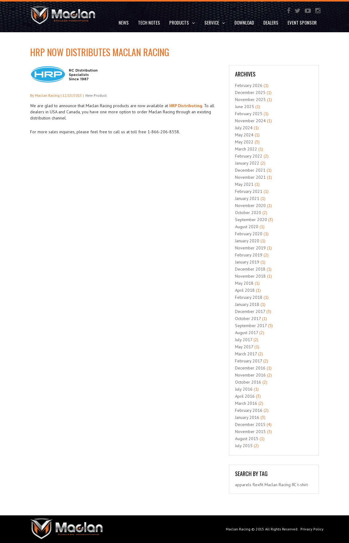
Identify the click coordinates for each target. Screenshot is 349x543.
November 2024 (250, 120)
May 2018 (244, 283)
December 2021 (250, 170)
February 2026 (248, 85)
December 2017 (250, 311)
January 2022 (247, 163)
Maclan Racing (238, 529)
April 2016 (245, 396)
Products (182, 22)
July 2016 (244, 389)
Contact (127, 38)
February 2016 (248, 410)
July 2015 (244, 445)
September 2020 (251, 219)
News (124, 22)
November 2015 (250, 431)
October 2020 (248, 212)
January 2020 (247, 241)
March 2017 (246, 354)
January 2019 (247, 262)
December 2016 (250, 368)
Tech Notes (149, 22)
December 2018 (250, 269)
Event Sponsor (302, 22)
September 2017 (251, 325)
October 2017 (248, 318)
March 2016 (246, 403)
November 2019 (250, 248)
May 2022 (244, 142)
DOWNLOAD (244, 22)
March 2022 (246, 149)
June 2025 (244, 106)
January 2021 (247, 198)
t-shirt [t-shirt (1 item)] (302, 484)
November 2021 (250, 177)
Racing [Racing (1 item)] (285, 484)
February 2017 (248, 361)
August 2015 (246, 438)
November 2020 (250, 205)
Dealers (270, 22)
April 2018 (245, 290)
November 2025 (250, 99)
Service (214, 22)
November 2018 (250, 276)
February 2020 (248, 233)
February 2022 (248, 156)
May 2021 (244, 184)
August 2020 (246, 226)
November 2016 (250, 375)
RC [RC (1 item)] (294, 484)
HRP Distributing (185, 105)
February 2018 (248, 297)
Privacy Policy (312, 529)
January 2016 (247, 417)
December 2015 (250, 424)
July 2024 (244, 128)
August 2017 (246, 332)
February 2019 (248, 255)
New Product (96, 95)
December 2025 (250, 92)
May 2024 (244, 135)
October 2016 (248, 382)
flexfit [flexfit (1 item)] (258, 484)
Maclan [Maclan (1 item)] (271, 484)
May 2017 (244, 347)
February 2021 (248, 191)
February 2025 (248, 113)
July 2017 (243, 339)
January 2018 (247, 304)
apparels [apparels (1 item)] (243, 484)
